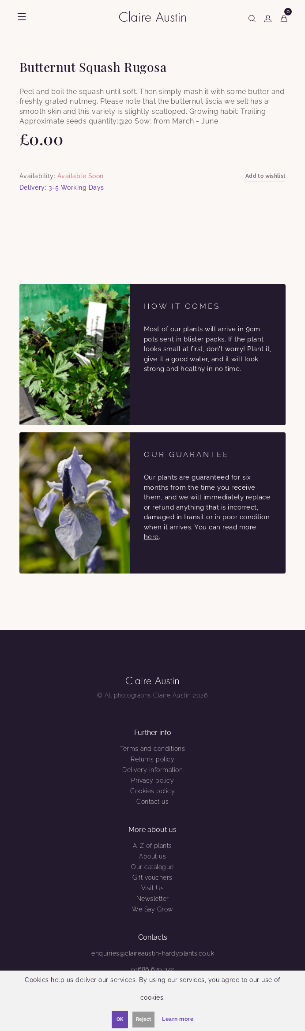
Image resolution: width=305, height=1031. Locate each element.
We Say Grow (152, 909)
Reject (143, 1019)
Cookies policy (152, 791)
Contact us (152, 801)
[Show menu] (22, 16)
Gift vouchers (152, 877)
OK (120, 1019)
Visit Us (152, 888)
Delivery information (152, 769)
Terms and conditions (152, 748)
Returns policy (152, 759)
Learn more (177, 1019)
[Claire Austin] (156, 16)
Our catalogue (152, 866)
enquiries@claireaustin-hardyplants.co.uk (152, 953)
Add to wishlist (265, 176)
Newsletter (152, 898)
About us (152, 856)
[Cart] (284, 16)
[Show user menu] (267, 16)
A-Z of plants (152, 845)
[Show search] (252, 16)
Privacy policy (152, 780)
